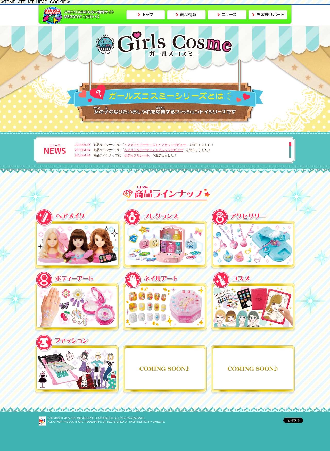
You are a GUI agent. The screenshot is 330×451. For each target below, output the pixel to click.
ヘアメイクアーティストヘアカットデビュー (155, 145)
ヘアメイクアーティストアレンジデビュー (153, 150)
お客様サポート (268, 14)
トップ (145, 14)
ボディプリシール (136, 155)
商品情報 (186, 14)
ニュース (227, 14)
